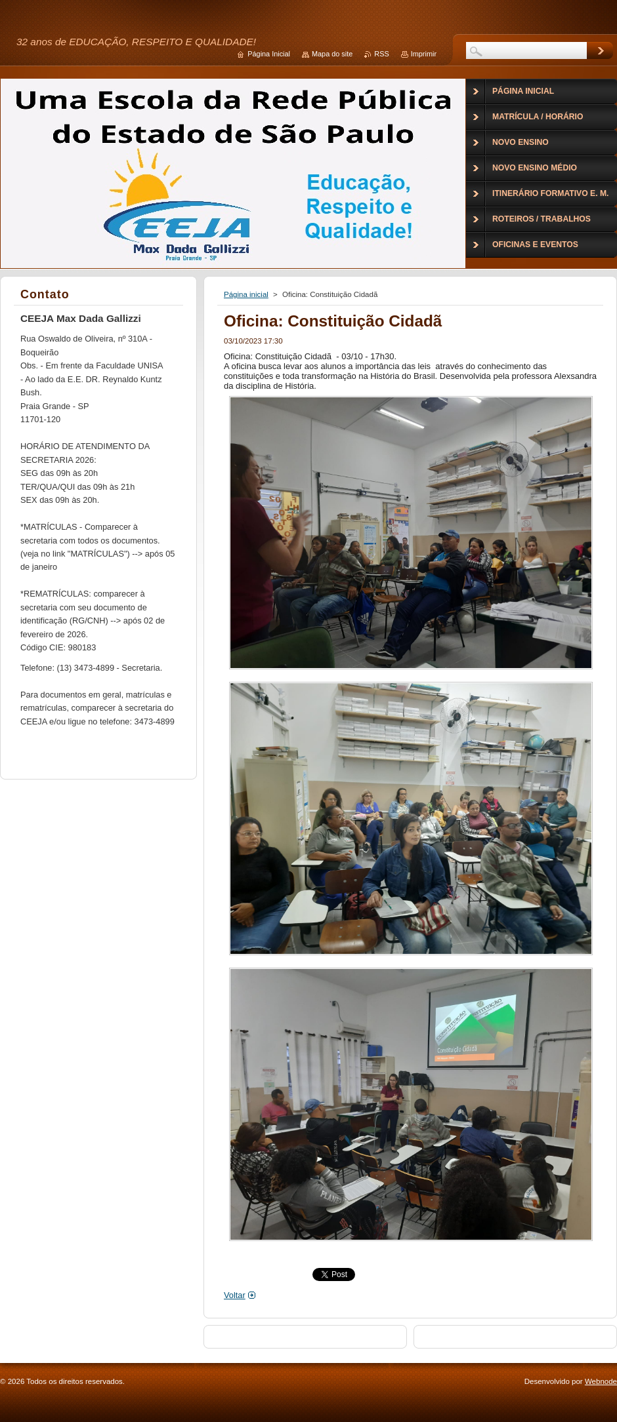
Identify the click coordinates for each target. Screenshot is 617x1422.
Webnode (601, 1381)
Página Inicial (268, 54)
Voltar (234, 1295)
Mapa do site (332, 54)
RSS (381, 54)
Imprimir (423, 54)
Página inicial (246, 294)
